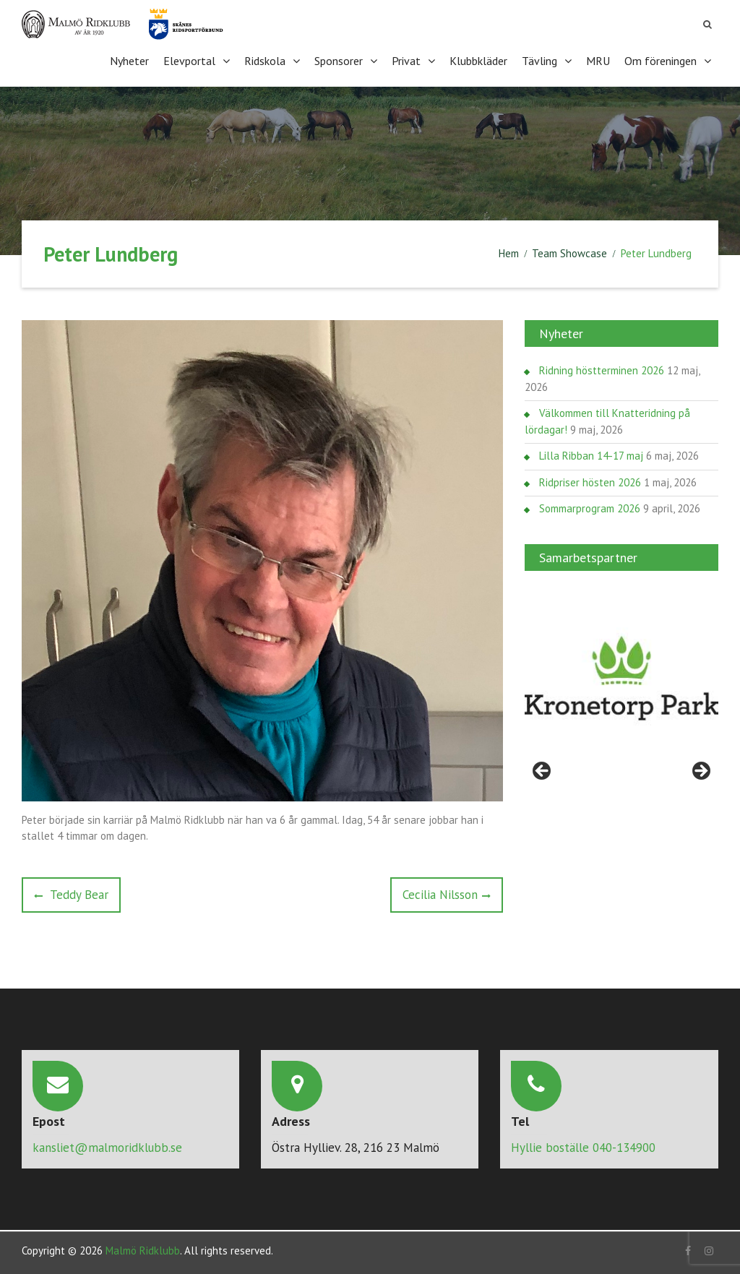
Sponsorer (338, 60)
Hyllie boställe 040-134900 (583, 1147)
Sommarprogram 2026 (589, 508)
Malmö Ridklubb (143, 1249)
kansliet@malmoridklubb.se (107, 1147)
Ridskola (264, 60)
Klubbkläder (478, 60)
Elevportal (189, 60)
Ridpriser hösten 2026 (590, 481)
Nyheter (129, 60)
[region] (621, 678)
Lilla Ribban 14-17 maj (591, 455)
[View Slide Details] (621, 678)
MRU (598, 60)
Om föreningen (660, 60)
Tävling (539, 60)
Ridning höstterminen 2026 (601, 369)
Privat (406, 60)
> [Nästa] (700, 771)
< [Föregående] (543, 771)
